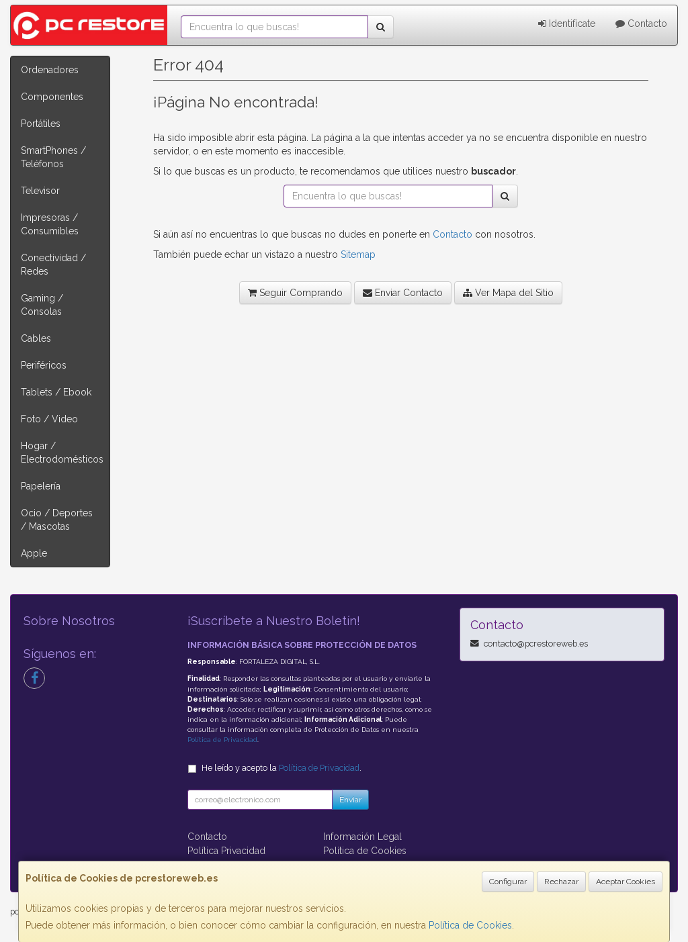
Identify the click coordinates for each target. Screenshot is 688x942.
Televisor (40, 190)
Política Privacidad (226, 850)
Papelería (40, 486)
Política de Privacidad (222, 739)
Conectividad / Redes (53, 264)
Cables (36, 338)
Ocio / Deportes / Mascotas (57, 520)
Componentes (52, 96)
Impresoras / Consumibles (50, 224)
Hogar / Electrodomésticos (62, 452)
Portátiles (40, 123)
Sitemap (358, 254)
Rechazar (561, 881)
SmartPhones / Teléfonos (53, 157)
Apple (34, 553)
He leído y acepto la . (281, 768)
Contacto (641, 23)
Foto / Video (49, 419)
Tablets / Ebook (56, 392)
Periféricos (44, 365)
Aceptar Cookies (625, 881)
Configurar (508, 881)
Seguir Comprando (295, 292)
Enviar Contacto (403, 292)
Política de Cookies (470, 925)
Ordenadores (50, 69)
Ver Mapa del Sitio (508, 292)
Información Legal (362, 836)
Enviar (350, 799)
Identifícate (566, 23)
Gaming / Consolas (42, 305)
